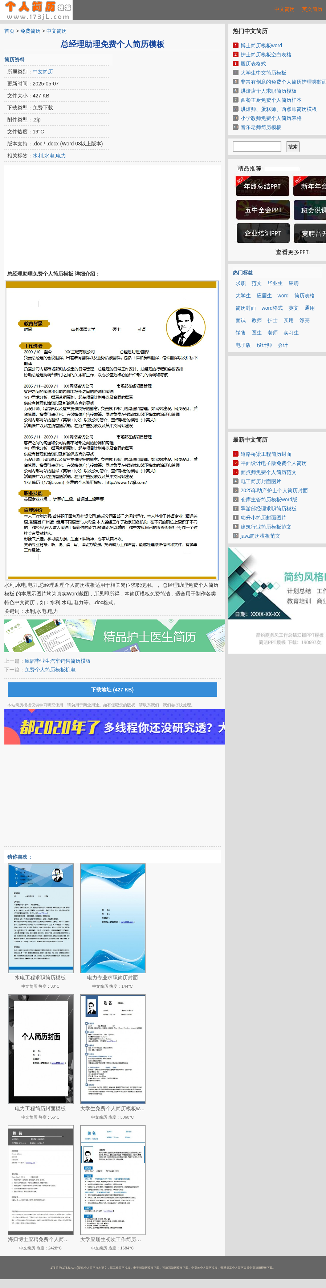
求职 (241, 283)
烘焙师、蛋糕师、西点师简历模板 (279, 109)
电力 (61, 156)
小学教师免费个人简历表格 (271, 118)
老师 (273, 333)
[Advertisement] (158, 99)
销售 (241, 333)
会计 (283, 345)
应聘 (294, 283)
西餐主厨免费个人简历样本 (271, 100)
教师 (257, 320)
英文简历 (312, 9)
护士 (273, 320)
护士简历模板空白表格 (266, 54)
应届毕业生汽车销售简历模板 (58, 661)
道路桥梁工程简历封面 (266, 454)
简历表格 (304, 295)
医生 (257, 333)
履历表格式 (253, 64)
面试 (241, 320)
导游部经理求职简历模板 (269, 508)
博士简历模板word (261, 45)
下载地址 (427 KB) (112, 690)
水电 (49, 156)
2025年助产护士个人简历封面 (274, 490)
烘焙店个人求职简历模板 (269, 91)
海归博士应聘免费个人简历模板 (43, 1239)
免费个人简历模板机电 (50, 670)
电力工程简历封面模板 (40, 1108)
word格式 (272, 308)
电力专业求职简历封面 (112, 977)
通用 (310, 308)
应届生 (264, 295)
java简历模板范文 (261, 536)
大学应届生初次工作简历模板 (113, 1239)
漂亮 (304, 320)
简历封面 (246, 308)
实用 (289, 320)
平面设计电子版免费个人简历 (274, 463)
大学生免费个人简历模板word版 (116, 1108)
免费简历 (30, 31)
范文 (257, 283)
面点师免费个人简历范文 (269, 472)
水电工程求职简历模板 (40, 977)
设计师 (264, 345)
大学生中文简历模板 (263, 73)
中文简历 (284, 9)
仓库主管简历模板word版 (269, 499)
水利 (38, 156)
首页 (9, 31)
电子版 (243, 345)
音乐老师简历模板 (261, 127)
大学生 (243, 295)
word (283, 295)
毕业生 (275, 283)
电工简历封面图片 (261, 481)
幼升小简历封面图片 (263, 518)
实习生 (291, 333)
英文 (294, 308)
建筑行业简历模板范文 (266, 527)
